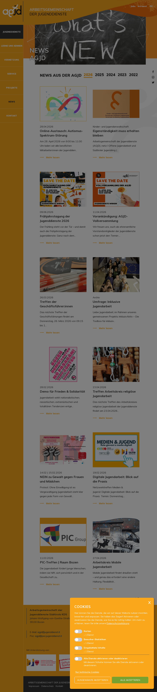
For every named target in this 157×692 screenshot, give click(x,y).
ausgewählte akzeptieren (92, 680)
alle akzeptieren (130, 680)
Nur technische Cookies (87, 672)
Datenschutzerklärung (118, 623)
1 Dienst (89, 634)
